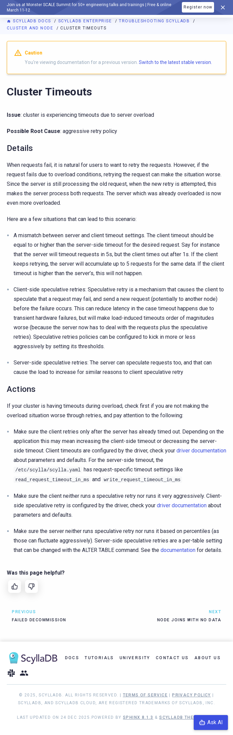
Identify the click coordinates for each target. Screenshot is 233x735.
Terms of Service (145, 695)
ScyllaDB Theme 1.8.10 (187, 717)
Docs (72, 657)
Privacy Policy (191, 695)
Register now (198, 7)
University (135, 657)
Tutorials (99, 657)
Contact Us (172, 657)
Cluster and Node (31, 28)
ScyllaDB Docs (29, 21)
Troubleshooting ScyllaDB (155, 21)
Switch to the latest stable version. (175, 62)
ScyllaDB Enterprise (85, 21)
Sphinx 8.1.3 (138, 717)
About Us (207, 657)
